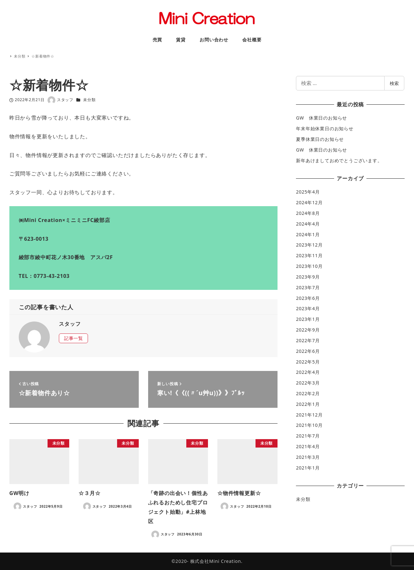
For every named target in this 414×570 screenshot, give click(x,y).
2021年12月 (309, 415)
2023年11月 (309, 255)
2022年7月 (308, 340)
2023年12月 (309, 245)
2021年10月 (309, 425)
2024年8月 (308, 213)
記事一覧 (73, 338)
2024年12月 (309, 202)
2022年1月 (308, 404)
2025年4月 (308, 192)
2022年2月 (308, 393)
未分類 (89, 99)
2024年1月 (308, 234)
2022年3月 (308, 383)
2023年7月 (308, 287)
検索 (394, 83)
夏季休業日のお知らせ (320, 139)
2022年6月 (308, 351)
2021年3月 (308, 457)
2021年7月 (308, 436)
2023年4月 (308, 308)
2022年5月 (308, 362)
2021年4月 (308, 446)
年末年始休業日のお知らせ (325, 128)
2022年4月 (308, 372)
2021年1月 (308, 468)
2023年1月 (308, 319)
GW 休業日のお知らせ (321, 118)
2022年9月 (308, 330)
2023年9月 (308, 277)
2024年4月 (308, 224)
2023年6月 (308, 298)
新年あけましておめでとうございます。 (339, 160)
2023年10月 (309, 266)
